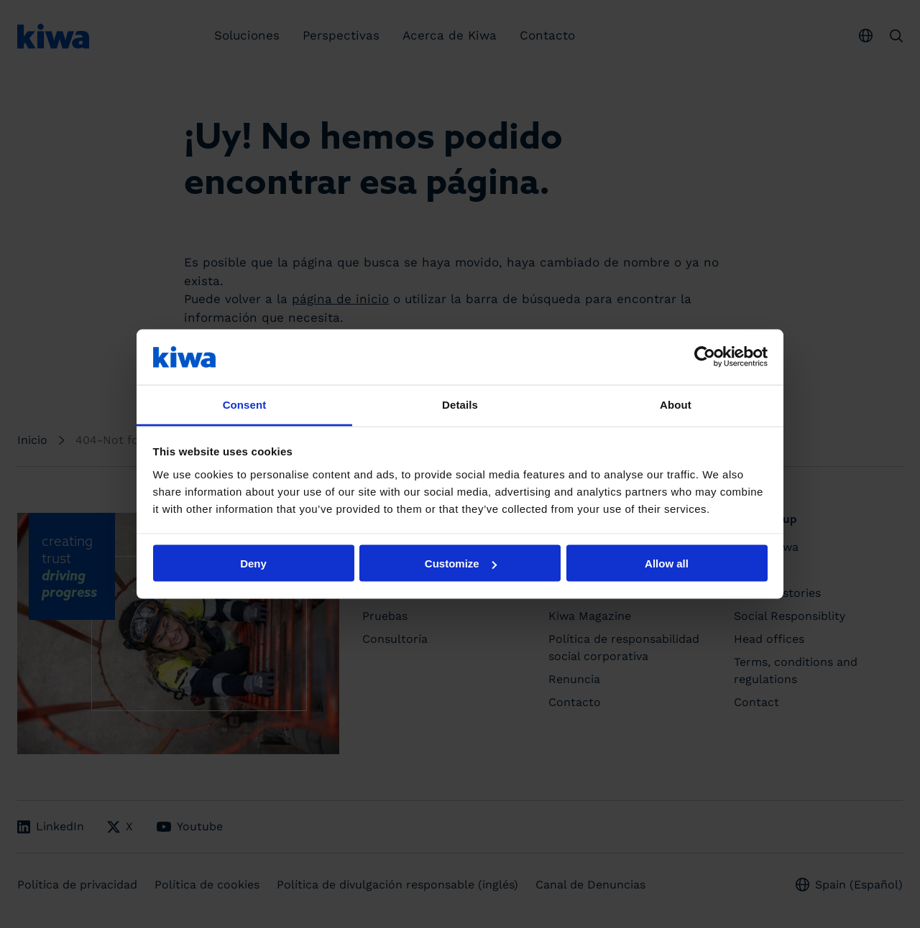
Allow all (667, 563)
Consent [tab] (245, 404)
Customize (461, 563)
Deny (253, 563)
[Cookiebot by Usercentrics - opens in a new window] (705, 357)
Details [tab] (460, 404)
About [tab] (675, 404)
